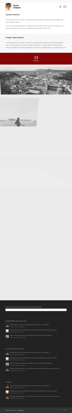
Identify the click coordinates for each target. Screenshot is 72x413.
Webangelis (21, 410)
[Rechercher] (59, 7)
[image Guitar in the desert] (19, 108)
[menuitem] (59, 7)
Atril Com (14, 410)
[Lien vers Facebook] (59, 410)
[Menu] (64, 7)
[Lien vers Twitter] (65, 410)
